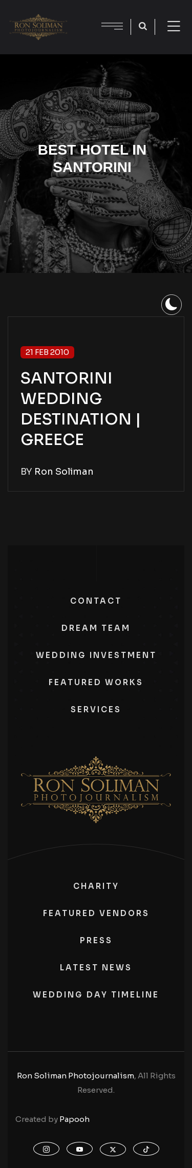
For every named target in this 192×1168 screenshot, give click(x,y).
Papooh (74, 1119)
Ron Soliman (64, 471)
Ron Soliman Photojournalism (75, 1075)
